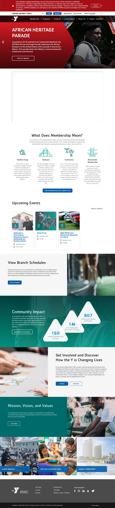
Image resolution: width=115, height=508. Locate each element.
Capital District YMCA (21, 13)
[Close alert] (101, 5)
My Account (78, 13)
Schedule (99, 19)
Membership (36, 19)
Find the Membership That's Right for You (57, 190)
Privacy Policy (95, 505)
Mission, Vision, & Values (62, 493)
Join (49, 13)
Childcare (58, 19)
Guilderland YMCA (20, 244)
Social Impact (70, 19)
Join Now (38, 487)
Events (91, 19)
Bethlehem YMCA (67, 240)
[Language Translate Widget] (93, 13)
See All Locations (96, 5)
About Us (83, 19)
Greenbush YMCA (43, 236)
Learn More (14, 424)
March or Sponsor (23, 58)
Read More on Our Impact (22, 332)
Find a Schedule (15, 282)
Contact (37, 490)
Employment (68, 13)
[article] (57, 5)
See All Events (96, 208)
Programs (48, 19)
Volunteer (76, 383)
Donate (57, 13)
